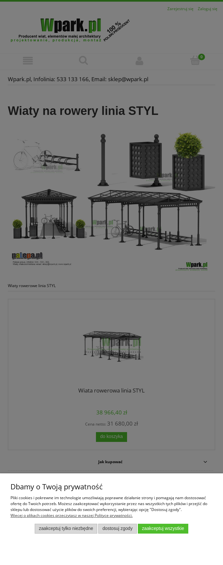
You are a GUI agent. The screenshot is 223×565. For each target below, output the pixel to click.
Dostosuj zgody (117, 528)
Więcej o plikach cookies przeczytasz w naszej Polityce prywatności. (71, 515)
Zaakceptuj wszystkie (163, 528)
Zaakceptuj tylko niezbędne (66, 528)
